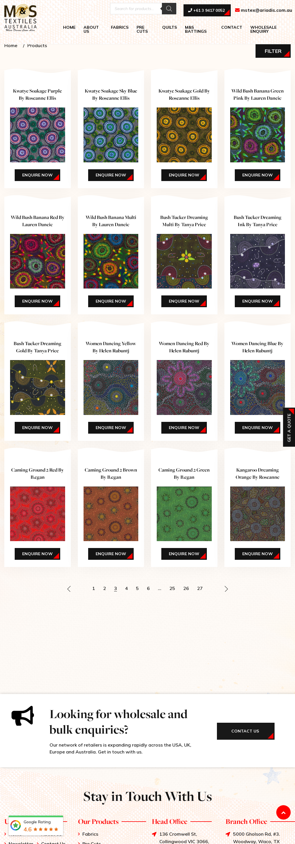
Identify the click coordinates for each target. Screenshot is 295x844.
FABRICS (119, 27)
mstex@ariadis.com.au (263, 10)
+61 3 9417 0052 (206, 10)
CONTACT (231, 27)
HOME (69, 27)
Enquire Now (37, 175)
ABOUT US (91, 29)
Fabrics (90, 834)
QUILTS (169, 27)
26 (186, 588)
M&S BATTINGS (196, 29)
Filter (273, 51)
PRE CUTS (142, 29)
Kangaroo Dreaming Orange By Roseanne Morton (257, 476)
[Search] (169, 8)
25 (172, 588)
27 (200, 588)
